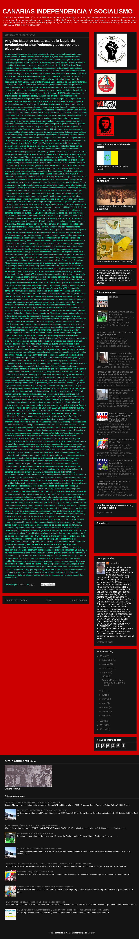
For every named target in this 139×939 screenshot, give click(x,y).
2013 (102, 721)
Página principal (104, 512)
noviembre (107, 660)
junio (104, 695)
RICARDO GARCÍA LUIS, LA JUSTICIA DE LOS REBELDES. (115, 333)
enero (105, 715)
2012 (102, 725)
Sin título (106, 676)
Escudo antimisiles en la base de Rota (120, 461)
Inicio (48, 600)
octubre (106, 664)
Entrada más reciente (16, 600)
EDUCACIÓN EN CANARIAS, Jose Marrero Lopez (39, 848)
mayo (105, 699)
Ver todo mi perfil (105, 642)
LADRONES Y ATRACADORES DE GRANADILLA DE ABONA (113, 482)
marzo (105, 707)
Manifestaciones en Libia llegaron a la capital (121, 391)
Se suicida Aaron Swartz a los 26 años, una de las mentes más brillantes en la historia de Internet (49, 863)
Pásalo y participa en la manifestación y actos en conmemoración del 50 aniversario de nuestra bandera (63, 910)
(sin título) (114, 297)
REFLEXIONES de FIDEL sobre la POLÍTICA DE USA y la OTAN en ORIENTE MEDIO (121, 417)
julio (104, 690)
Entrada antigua (78, 600)
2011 (102, 729)
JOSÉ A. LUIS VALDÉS (120, 353)
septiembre (107, 668)
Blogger (91, 933)
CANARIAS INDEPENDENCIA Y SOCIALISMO (67, 11)
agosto (105, 672)
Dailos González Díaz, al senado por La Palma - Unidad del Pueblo (115, 373)
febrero (106, 711)
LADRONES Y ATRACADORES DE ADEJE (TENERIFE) (42, 810)
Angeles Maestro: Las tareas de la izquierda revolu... (113, 683)
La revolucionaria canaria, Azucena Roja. (121, 313)
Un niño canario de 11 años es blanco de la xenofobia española (45, 887)
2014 (102, 656)
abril (104, 703)
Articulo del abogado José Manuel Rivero (121, 440)
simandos (114, 563)
